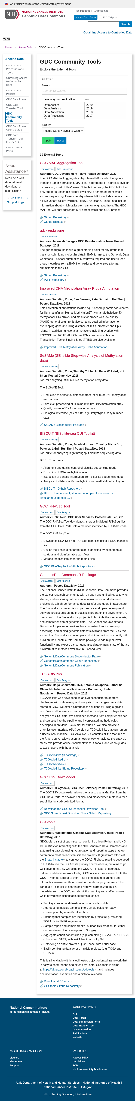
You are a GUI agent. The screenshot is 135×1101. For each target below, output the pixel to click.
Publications (82, 10)
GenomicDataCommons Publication (67, 665)
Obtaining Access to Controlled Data (16, 81)
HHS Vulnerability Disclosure (90, 1069)
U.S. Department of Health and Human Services (48, 1082)
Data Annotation (62, 112)
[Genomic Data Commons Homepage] (35, 13)
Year (87, 99)
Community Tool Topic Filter (58, 99)
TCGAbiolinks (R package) (62, 755)
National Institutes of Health (101, 1082)
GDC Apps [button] (110, 17)
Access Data (25, 47)
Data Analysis (62, 108)
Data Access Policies (13, 92)
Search (46, 85)
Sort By (46, 125)
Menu (6, 39)
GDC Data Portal (16, 99)
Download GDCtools (58, 981)
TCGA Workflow (55, 764)
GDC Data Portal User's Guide (16, 127)
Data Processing (62, 116)
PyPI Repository (55, 279)
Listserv (14, 1057)
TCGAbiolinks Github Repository (65, 768)
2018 (104, 112)
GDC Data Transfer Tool (14, 106)
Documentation (82, 1029)
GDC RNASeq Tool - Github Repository (70, 566)
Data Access (62, 105)
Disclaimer (79, 1061)
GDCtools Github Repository (63, 986)
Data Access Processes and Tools (15, 69)
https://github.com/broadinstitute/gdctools (70, 969)
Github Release (55, 221)
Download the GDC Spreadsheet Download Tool (75, 808)
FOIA (76, 1065)
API (75, 1014)
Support (14, 1065)
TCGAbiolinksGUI (56, 759)
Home (8, 47)
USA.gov (85, 1087)
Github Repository (56, 217)
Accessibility (80, 1057)
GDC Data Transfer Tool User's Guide (14, 138)
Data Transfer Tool (83, 1025)
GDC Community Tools (14, 117)
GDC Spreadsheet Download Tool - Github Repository (79, 813)
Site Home (16, 1061)
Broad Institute (55, 859)
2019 (104, 108)
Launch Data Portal (14, 149)
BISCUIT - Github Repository (63, 488)
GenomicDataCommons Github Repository (72, 660)
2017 (104, 116)
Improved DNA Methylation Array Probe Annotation (77, 347)
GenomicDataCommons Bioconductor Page (72, 656)
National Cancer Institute (60, 1087)
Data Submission (49, 236)
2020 (104, 105)
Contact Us (101, 10)
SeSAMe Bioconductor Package (65, 424)
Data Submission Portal (86, 1021)
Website (77, 1037)
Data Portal (79, 1018)
